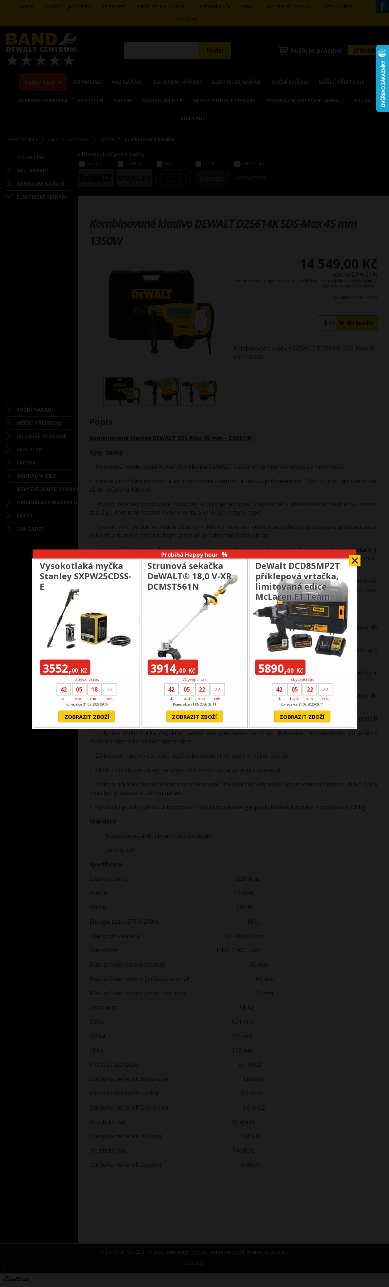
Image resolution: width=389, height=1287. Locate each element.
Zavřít (355, 558)
